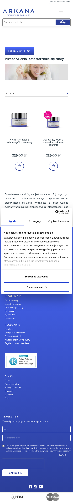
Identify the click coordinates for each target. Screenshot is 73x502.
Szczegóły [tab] (35, 221)
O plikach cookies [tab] (58, 221)
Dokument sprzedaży (14, 307)
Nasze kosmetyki (12, 384)
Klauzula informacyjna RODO (17, 340)
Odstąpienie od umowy (15, 333)
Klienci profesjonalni (61, 2)
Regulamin (9, 329)
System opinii (10, 314)
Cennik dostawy (11, 300)
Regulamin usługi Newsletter (17, 343)
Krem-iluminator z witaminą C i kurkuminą (19, 141)
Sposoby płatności (13, 304)
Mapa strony (10, 318)
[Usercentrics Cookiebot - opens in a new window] (55, 212)
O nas (7, 380)
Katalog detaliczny (13, 387)
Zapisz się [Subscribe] (15, 472)
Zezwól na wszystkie (36, 276)
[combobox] (33, 22)
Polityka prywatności (13, 336)
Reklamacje (10, 311)
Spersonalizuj (37, 287)
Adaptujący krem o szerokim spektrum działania (53, 142)
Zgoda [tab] (12, 221)
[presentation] (23, 464)
